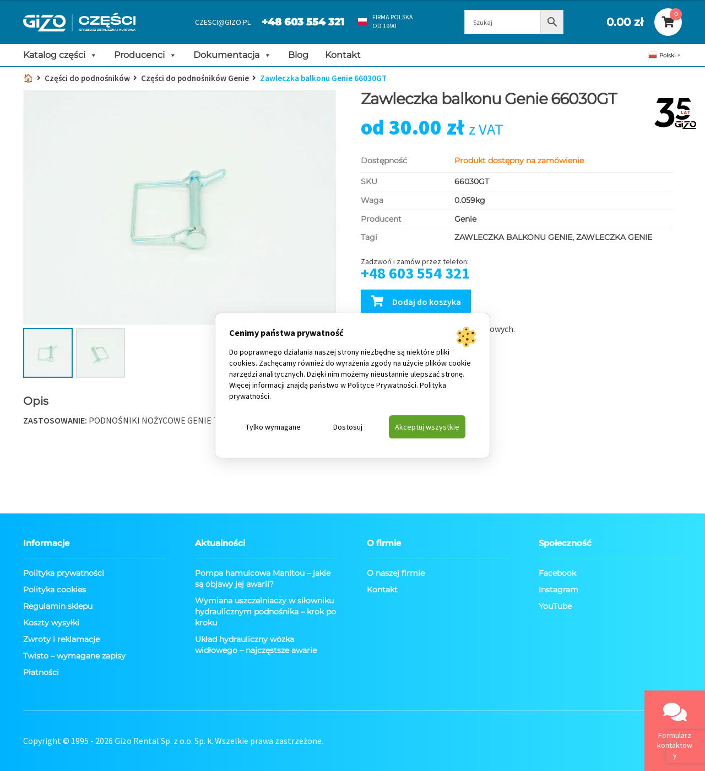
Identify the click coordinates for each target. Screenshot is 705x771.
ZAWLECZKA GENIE (614, 237)
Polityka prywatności (63, 573)
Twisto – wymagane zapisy (74, 656)
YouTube (555, 606)
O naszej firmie (396, 573)
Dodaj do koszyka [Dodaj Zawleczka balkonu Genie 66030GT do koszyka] (426, 301)
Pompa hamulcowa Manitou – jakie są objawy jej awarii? (262, 578)
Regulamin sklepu (58, 606)
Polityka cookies (54, 590)
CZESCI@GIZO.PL (223, 22)
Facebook (557, 573)
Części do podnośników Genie (195, 78)
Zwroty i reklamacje (61, 639)
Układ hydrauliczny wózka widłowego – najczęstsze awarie (256, 644)
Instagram (558, 590)
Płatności (41, 672)
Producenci (145, 55)
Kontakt (343, 55)
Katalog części (60, 55)
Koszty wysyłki (51, 623)
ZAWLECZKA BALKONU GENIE (513, 237)
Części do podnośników (87, 78)
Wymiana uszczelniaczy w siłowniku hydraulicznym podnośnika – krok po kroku (265, 612)
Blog (298, 55)
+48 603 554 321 (303, 22)
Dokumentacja (232, 55)
